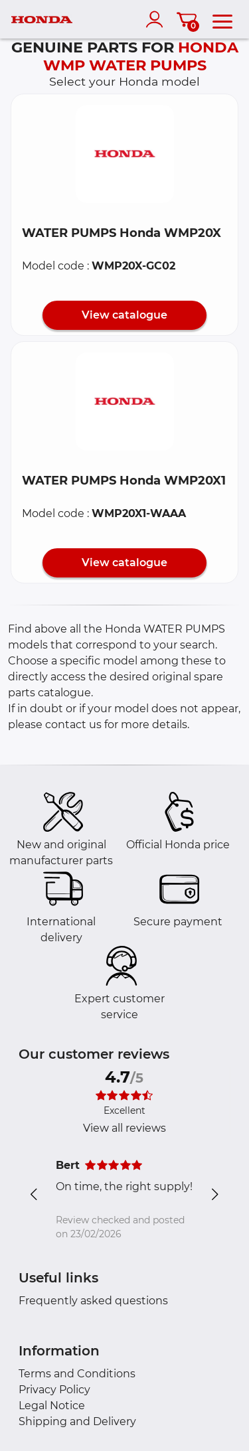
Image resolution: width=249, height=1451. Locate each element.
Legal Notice (52, 1405)
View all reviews (124, 1128)
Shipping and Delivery (77, 1421)
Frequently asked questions (93, 1300)
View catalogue (124, 315)
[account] (157, 19)
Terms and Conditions (77, 1373)
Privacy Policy (54, 1389)
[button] (125, 154)
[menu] (222, 19)
